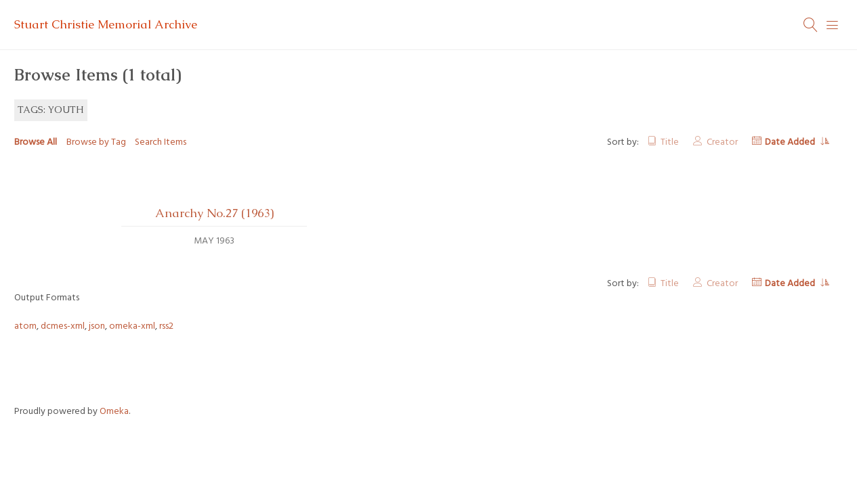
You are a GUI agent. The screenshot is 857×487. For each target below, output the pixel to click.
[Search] (811, 25)
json (97, 326)
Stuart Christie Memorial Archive (105, 24)
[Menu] (832, 25)
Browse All (35, 142)
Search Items (160, 142)
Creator (722, 142)
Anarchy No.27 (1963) (214, 213)
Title (670, 142)
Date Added (791, 142)
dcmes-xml (63, 326)
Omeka (114, 411)
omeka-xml (132, 326)
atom (25, 326)
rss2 (166, 326)
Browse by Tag (96, 142)
